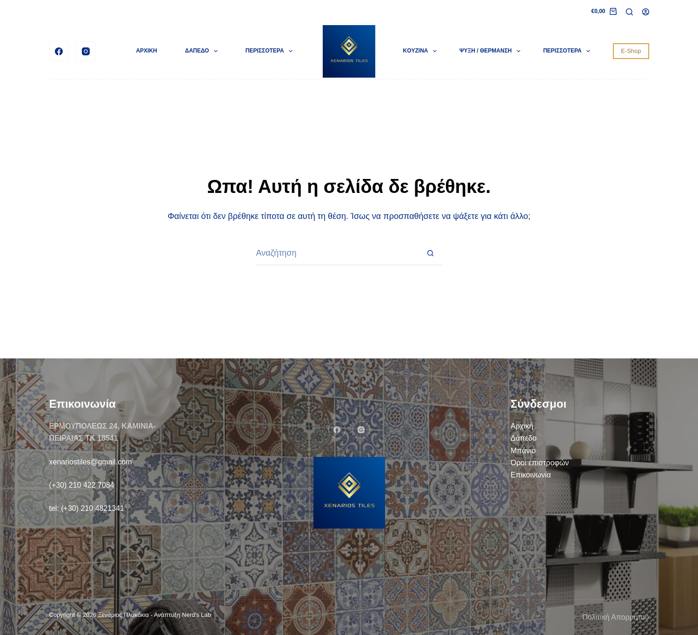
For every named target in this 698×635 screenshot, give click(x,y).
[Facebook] (59, 51)
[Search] (629, 11)
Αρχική (522, 426)
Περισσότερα (271, 51)
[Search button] (430, 253)
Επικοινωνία (531, 475)
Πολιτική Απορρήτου (615, 617)
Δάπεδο (524, 438)
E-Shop (631, 50)
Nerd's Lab (196, 614)
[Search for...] (337, 253)
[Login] (645, 11)
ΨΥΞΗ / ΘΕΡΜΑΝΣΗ (491, 51)
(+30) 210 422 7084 (81, 485)
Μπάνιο (523, 451)
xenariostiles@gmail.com (90, 462)
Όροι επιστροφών (540, 463)
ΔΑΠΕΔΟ (203, 51)
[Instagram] (86, 51)
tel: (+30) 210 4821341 (86, 508)
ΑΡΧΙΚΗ (146, 50)
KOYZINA (421, 51)
